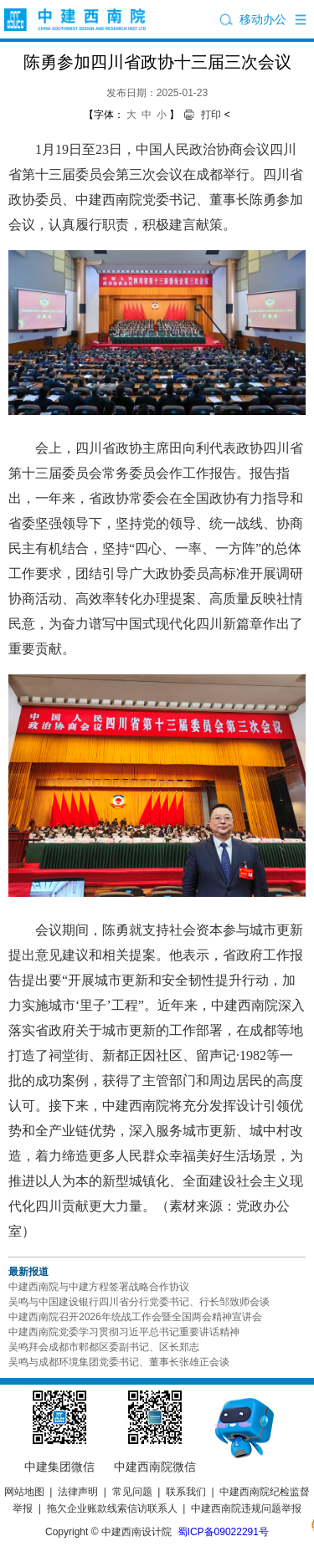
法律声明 (78, 1492)
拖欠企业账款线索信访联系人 (112, 1508)
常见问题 (132, 1492)
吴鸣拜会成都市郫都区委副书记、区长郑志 (103, 1347)
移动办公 (262, 19)
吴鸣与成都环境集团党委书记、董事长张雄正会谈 (118, 1362)
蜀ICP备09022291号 (223, 1532)
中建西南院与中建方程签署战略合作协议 (98, 1287)
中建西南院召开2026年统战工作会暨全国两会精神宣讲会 (135, 1317)
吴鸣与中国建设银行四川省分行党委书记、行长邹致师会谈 (139, 1302)
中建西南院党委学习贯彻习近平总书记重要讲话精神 (123, 1332)
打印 (211, 114)
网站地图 (24, 1492)
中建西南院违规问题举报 (246, 1508)
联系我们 (186, 1492)
